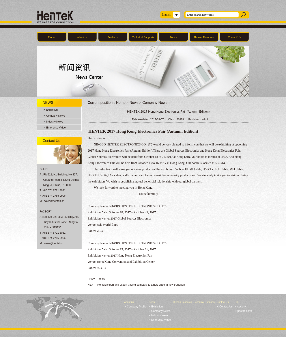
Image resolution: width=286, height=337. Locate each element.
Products (113, 37)
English (166, 14)
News (173, 37)
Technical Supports (143, 37)
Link (237, 302)
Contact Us (234, 37)
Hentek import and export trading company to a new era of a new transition (141, 284)
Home (51, 37)
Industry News (54, 121)
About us (82, 37)
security (241, 306)
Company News (55, 115)
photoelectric (244, 311)
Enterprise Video (56, 127)
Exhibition (52, 109)
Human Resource (204, 37)
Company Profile (136, 306)
